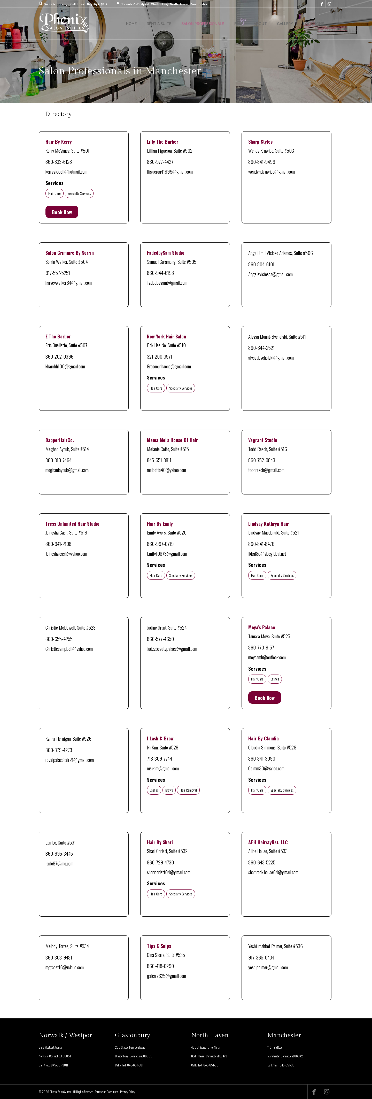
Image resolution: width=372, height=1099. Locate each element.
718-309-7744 (159, 758)
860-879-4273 (58, 749)
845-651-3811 (159, 459)
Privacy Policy (127, 1091)
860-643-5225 (261, 862)
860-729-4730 (160, 862)
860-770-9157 (261, 647)
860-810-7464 (58, 459)
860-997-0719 (160, 543)
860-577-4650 (160, 638)
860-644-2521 (261, 347)
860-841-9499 (261, 161)
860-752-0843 (261, 459)
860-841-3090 (261, 758)
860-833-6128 (58, 161)
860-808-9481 (58, 957)
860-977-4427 (160, 161)
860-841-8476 (261, 543)
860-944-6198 (160, 272)
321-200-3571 (159, 356)
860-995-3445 (59, 853)
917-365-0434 (261, 957)
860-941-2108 (58, 543)
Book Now (62, 211)
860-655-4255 (59, 638)
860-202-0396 (59, 356)
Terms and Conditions (106, 1091)
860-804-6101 (261, 264)
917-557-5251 (57, 272)
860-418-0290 (160, 965)
